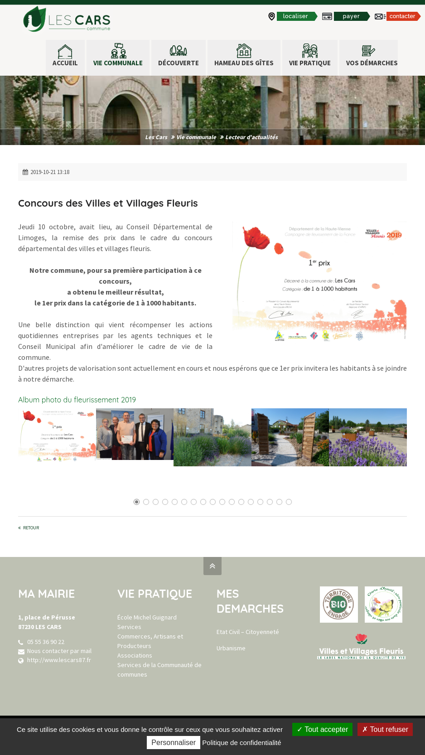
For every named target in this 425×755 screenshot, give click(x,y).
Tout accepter (322, 729)
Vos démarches (372, 62)
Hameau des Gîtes (244, 62)
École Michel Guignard (147, 617)
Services (129, 627)
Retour (31, 528)
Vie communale (118, 62)
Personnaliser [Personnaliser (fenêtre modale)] (173, 742)
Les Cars (156, 137)
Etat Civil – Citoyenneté (248, 632)
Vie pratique (310, 62)
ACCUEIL (65, 62)
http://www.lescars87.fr (59, 660)
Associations (134, 655)
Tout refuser (385, 729)
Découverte (178, 62)
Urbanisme (231, 648)
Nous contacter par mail (59, 651)
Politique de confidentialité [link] (241, 742)
